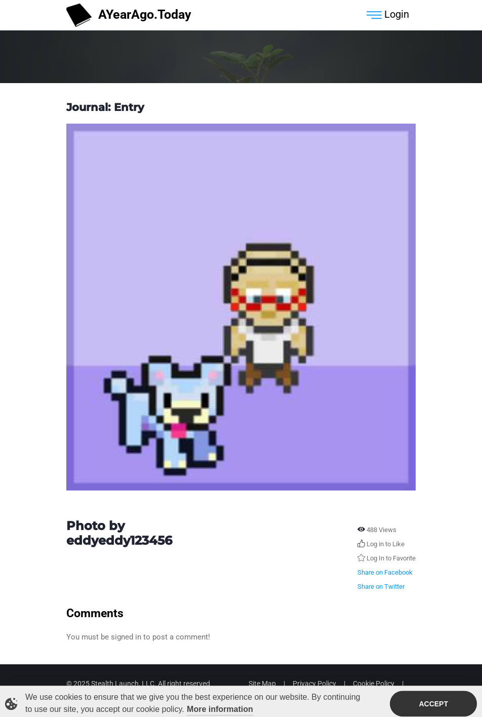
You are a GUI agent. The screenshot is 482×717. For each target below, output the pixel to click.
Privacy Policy (314, 684)
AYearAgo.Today (128, 15)
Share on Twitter (381, 586)
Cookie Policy (373, 684)
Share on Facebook (385, 572)
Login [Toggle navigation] (388, 15)
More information (220, 710)
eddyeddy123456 (119, 540)
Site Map (262, 684)
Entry (129, 107)
